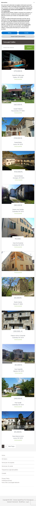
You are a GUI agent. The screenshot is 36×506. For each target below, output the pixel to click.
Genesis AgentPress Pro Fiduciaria (22, 500)
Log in (27, 502)
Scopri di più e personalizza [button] (18, 36)
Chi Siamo (4, 459)
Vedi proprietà (18, 79)
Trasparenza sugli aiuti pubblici (10, 470)
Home (3, 455)
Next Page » (11, 446)
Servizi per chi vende (7, 466)
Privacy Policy (5, 478)
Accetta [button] (26, 32)
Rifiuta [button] (9, 32)
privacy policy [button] (27, 24)
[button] (34, 2)
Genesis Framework (12, 502)
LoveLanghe (11, 482)
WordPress (22, 502)
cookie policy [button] (7, 11)
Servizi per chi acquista (8, 462)
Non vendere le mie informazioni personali (20, 20)
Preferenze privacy (7, 480)
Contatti (4, 473)
